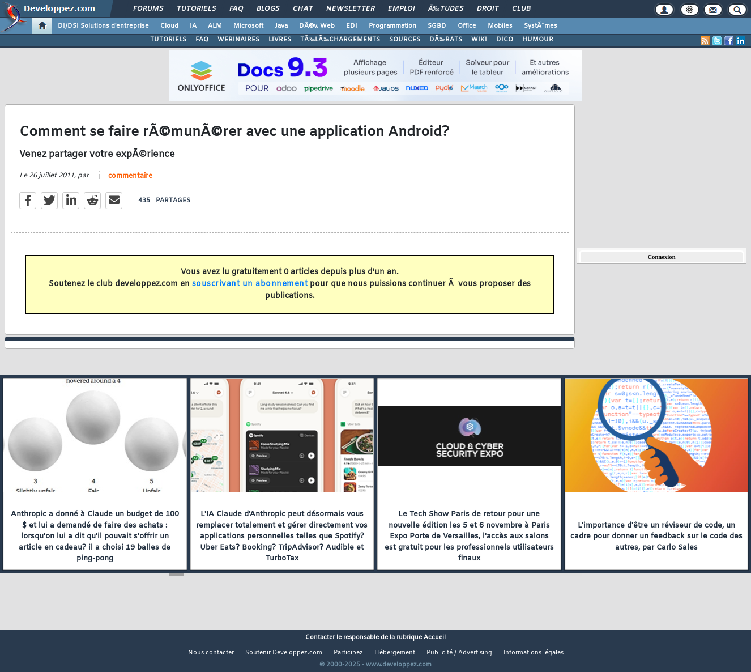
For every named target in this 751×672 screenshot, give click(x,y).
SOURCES (404, 40)
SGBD (437, 26)
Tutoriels (196, 9)
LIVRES (279, 40)
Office (467, 26)
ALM (215, 26)
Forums (148, 9)
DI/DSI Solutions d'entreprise (103, 26)
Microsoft (248, 26)
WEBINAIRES (238, 40)
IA (193, 26)
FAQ (236, 9)
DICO (504, 40)
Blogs (267, 9)
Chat (303, 9)
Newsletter (350, 9)
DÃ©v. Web (317, 26)
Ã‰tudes (445, 9)
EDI (351, 26)
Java (281, 26)
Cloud (169, 26)
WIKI (479, 40)
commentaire (130, 183)
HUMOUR (537, 40)
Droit (488, 9)
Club (521, 9)
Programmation (392, 26)
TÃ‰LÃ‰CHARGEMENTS (340, 40)
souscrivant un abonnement (250, 291)
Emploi (401, 9)
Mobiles (500, 26)
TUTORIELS (168, 40)
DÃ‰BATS (445, 40)
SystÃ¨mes (540, 26)
